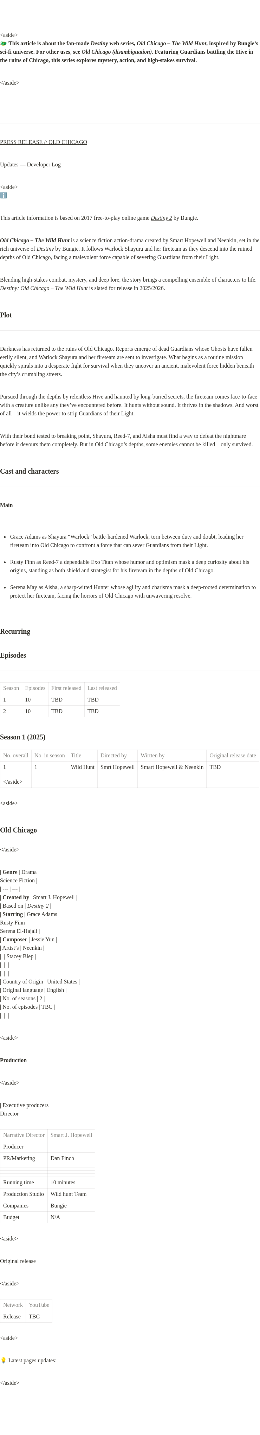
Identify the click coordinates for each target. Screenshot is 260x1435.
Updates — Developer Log (30, 164)
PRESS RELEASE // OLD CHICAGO (43, 142)
